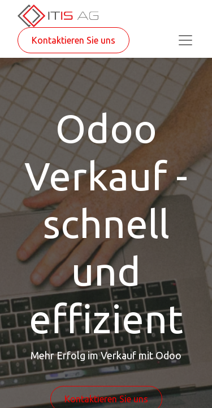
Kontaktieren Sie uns (73, 40)
